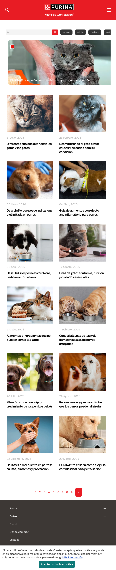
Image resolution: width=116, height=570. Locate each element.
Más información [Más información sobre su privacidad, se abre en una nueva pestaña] (72, 557)
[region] (58, 557)
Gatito (109, 32)
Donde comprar (19, 531)
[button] (109, 10)
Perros (14, 508)
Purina (14, 524)
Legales (14, 539)
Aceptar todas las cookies (57, 564)
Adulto (80, 32)
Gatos (13, 516)
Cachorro (95, 32)
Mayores (66, 32)
